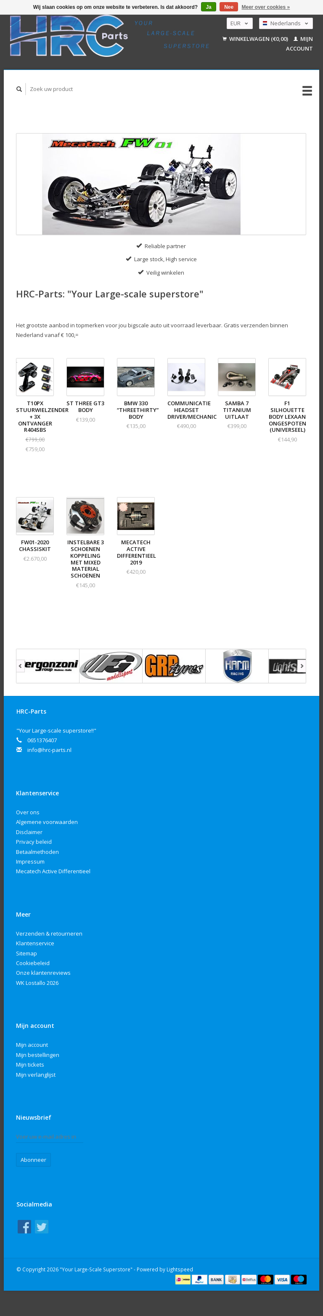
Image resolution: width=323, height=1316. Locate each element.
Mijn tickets (30, 1064)
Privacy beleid (34, 841)
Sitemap (26, 953)
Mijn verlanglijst (36, 1074)
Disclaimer (29, 832)
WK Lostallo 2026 (37, 983)
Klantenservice (35, 943)
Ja (208, 7)
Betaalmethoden (37, 852)
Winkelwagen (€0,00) (255, 39)
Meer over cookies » (266, 7)
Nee (228, 7)
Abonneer (33, 1160)
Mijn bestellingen (37, 1055)
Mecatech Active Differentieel (53, 871)
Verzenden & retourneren (49, 933)
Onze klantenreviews (43, 972)
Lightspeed (180, 1269)
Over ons (28, 812)
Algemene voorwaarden (47, 822)
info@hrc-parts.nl (49, 750)
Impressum (30, 861)
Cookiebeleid (33, 963)
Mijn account (32, 1045)
